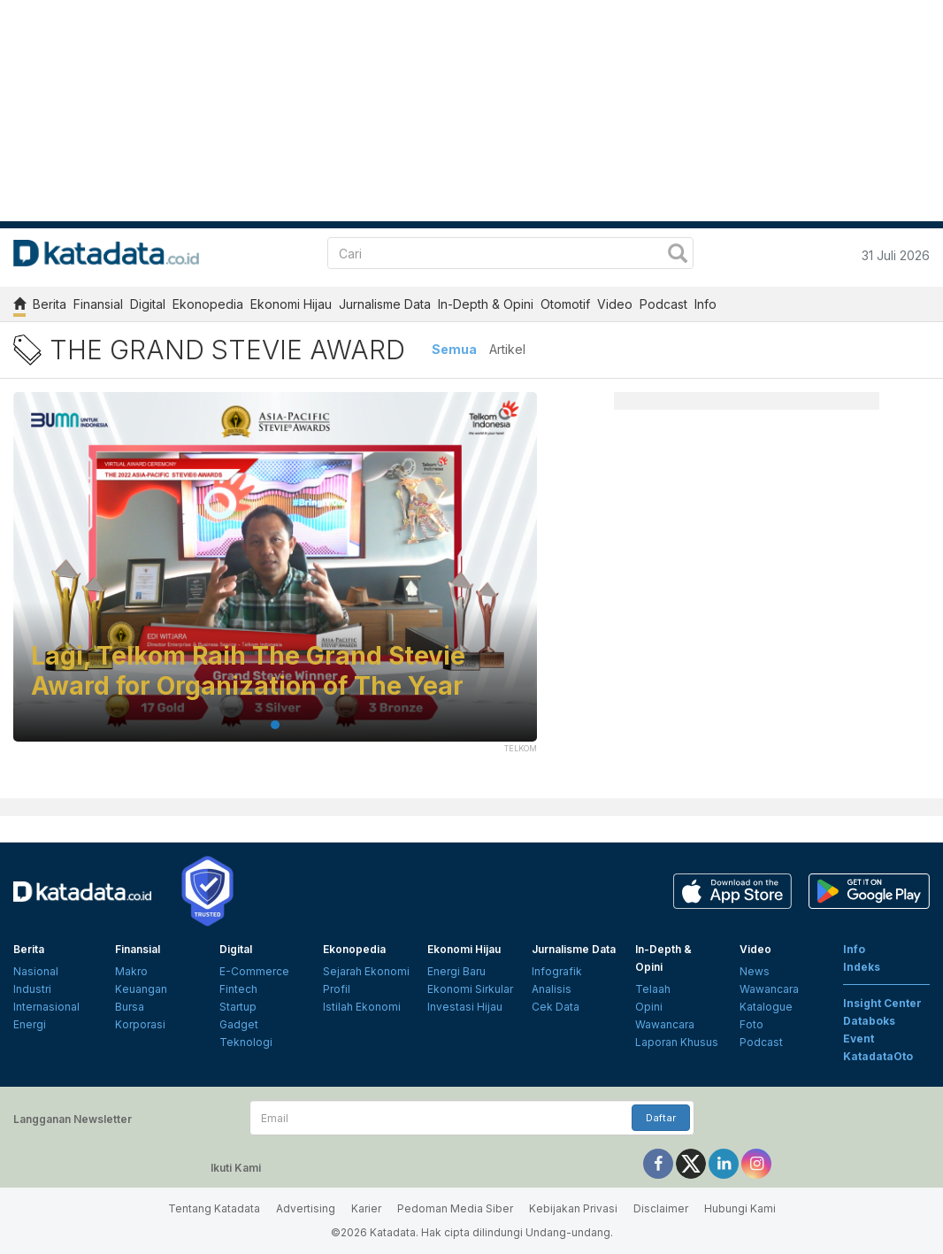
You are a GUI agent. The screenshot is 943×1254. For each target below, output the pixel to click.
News (755, 971)
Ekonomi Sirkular (470, 989)
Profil (336, 989)
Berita (49, 304)
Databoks (869, 1020)
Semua (454, 349)
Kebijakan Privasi (573, 1208)
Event (858, 1038)
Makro (131, 971)
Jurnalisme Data (385, 304)
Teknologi (245, 1042)
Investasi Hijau (464, 1006)
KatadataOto (878, 1056)
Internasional (46, 1006)
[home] (19, 306)
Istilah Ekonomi (362, 1006)
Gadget (238, 1024)
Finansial (98, 304)
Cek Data (555, 1006)
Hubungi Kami (740, 1208)
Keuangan (141, 989)
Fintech (238, 989)
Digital (147, 304)
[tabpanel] (275, 578)
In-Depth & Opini (485, 304)
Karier (366, 1208)
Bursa (129, 1006)
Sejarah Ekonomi (366, 971)
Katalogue (766, 1006)
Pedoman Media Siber (455, 1208)
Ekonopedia (207, 304)
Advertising (305, 1208)
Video (614, 304)
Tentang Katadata (214, 1208)
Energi (29, 1024)
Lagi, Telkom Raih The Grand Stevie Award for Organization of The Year (248, 671)
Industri (32, 989)
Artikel (507, 349)
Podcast (663, 304)
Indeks (861, 966)
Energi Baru (456, 971)
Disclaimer (660, 1208)
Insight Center (882, 1003)
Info (705, 304)
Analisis (551, 989)
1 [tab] (275, 724)
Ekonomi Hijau (291, 304)
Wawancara (664, 1024)
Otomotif (565, 304)
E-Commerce (254, 971)
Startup (238, 1006)
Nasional (35, 971)
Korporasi (140, 1024)
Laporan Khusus (676, 1042)
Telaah (653, 989)
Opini (649, 1006)
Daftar (661, 1118)
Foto (751, 1024)
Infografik (557, 971)
